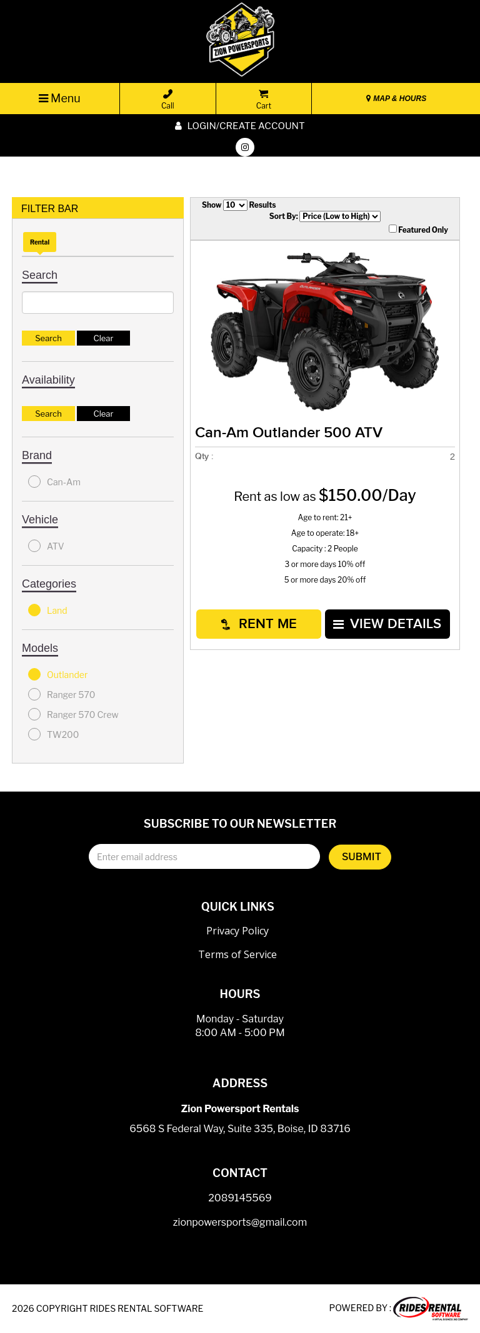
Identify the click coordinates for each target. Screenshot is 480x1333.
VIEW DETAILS (387, 624)
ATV (46, 546)
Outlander (58, 674)
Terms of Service (237, 954)
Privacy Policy (237, 931)
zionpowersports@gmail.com (240, 1222)
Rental (39, 242)
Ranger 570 (61, 694)
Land (48, 610)
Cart (263, 99)
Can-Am (54, 481)
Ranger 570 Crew (73, 714)
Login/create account (239, 126)
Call (167, 99)
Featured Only (418, 230)
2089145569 (240, 1198)
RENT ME (259, 624)
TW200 (53, 734)
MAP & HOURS (396, 98)
